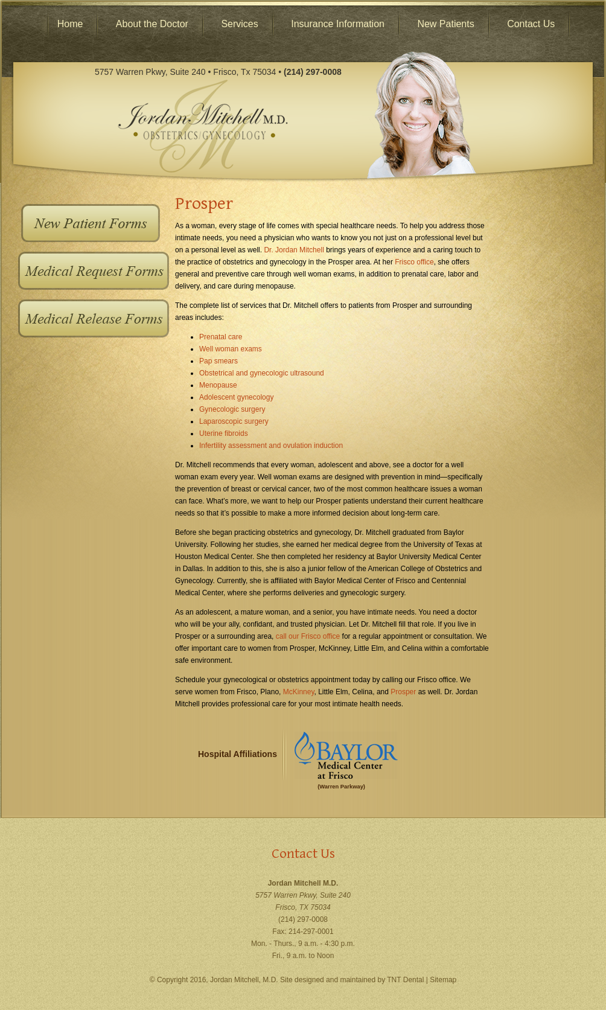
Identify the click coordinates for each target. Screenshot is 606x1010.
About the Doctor (152, 24)
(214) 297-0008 (303, 919)
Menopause (218, 385)
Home (70, 24)
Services (239, 24)
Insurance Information (337, 24)
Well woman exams (230, 349)
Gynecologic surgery (232, 409)
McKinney (298, 692)
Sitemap (443, 980)
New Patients (445, 24)
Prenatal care (220, 337)
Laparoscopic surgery (234, 421)
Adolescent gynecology (236, 397)
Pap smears (218, 361)
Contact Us (531, 24)
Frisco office (414, 262)
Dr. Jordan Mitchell (294, 250)
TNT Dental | (408, 980)
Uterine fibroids (223, 433)
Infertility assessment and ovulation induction (271, 445)
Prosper (403, 692)
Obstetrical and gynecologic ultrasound (261, 373)
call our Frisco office (308, 636)
